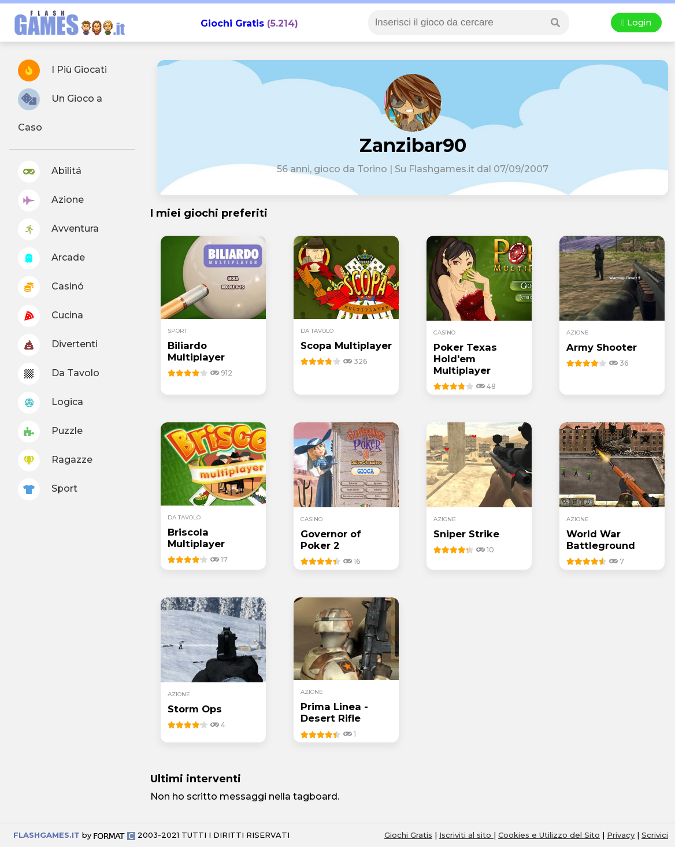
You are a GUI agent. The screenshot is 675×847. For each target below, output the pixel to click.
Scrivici (654, 834)
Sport (47, 489)
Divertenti (58, 345)
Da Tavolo (58, 374)
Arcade (51, 258)
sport (177, 331)
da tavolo (317, 331)
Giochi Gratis (232, 23)
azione (577, 332)
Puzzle (50, 432)
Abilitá (49, 172)
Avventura (58, 229)
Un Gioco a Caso (60, 110)
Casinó (51, 287)
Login (636, 22)
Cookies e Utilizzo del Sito (549, 834)
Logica (50, 403)
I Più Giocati (62, 70)
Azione (51, 200)
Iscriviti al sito (466, 834)
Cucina (50, 316)
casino (444, 332)
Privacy (621, 834)
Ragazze (55, 460)
